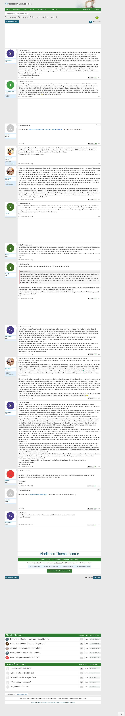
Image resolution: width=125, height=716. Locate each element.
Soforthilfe (54, 9)
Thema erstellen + (42, 9)
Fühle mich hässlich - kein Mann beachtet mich (30, 639)
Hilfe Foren (16, 9)
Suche (32, 9)
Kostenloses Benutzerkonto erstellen (59, 571)
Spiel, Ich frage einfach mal (22, 673)
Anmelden (96, 9)
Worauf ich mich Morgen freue (23, 677)
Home (8, 9)
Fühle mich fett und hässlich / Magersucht (27, 644)
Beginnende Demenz (20, 687)
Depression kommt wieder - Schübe (25, 653)
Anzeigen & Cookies (61, 702)
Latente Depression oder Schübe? (24, 657)
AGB (68, 702)
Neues (25, 9)
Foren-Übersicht (10, 694)
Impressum (44, 702)
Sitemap (72, 702)
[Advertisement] (53, 36)
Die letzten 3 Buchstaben (21, 668)
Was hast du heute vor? (21, 682)
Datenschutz (51, 702)
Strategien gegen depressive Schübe (26, 648)
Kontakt (39, 702)
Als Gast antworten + (11, 21)
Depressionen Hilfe (22, 694)
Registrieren (86, 9)
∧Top (121, 714)
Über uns (33, 702)
